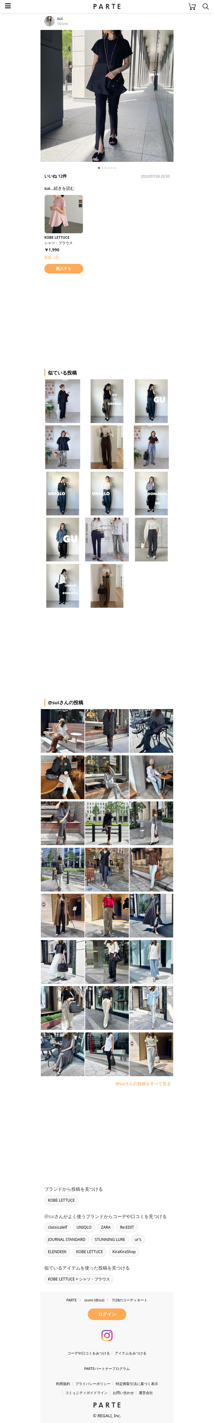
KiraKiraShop (124, 1251)
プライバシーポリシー (93, 1383)
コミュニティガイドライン (86, 1392)
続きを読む (64, 188)
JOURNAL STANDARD (66, 1239)
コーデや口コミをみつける (88, 1353)
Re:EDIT (127, 1227)
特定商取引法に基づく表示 (137, 1383)
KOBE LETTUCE (61, 1200)
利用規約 (63, 1383)
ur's (138, 1239)
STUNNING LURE (110, 1239)
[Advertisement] (91, 320)
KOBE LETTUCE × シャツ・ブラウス (79, 1279)
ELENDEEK (57, 1251)
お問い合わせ (123, 1392)
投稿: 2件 (51, 257)
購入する (63, 268)
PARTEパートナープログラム (107, 1368)
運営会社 (146, 1392)
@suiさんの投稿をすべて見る (143, 1083)
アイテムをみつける (131, 1353)
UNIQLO (84, 1227)
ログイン (107, 1314)
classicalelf (57, 1227)
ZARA (106, 1227)
